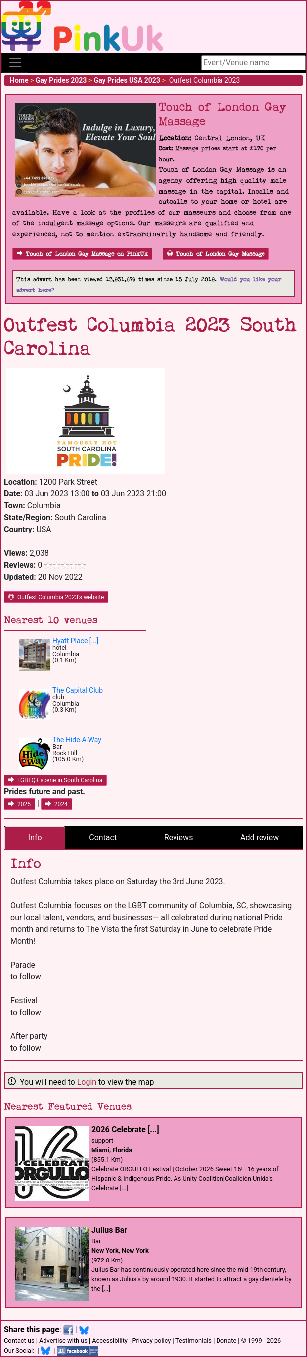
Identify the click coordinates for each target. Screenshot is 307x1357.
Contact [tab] (103, 837)
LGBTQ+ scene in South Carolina (55, 780)
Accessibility (110, 1340)
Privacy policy (151, 1340)
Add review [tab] (259, 837)
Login (86, 1082)
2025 (19, 804)
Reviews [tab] (178, 837)
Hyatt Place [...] (75, 641)
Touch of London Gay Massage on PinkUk (82, 254)
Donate (226, 1340)
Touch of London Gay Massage (215, 254)
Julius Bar (109, 1230)
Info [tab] (35, 837)
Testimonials (193, 1340)
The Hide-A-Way (76, 740)
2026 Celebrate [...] (125, 1129)
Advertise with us (63, 1340)
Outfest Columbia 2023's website (56, 597)
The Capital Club (77, 690)
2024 (56, 804)
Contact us (19, 1340)
